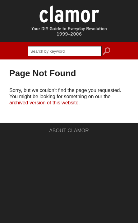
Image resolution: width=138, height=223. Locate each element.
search (106, 52)
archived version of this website (43, 102)
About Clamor (69, 130)
